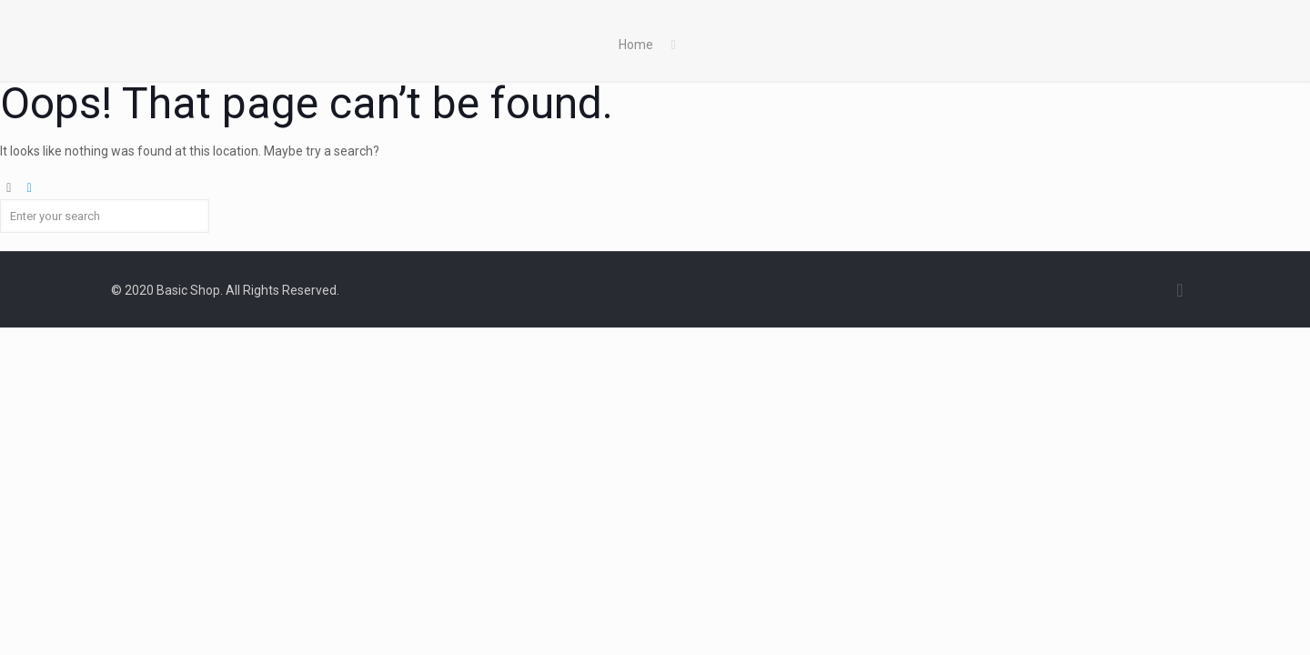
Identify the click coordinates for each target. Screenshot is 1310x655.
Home (636, 44)
